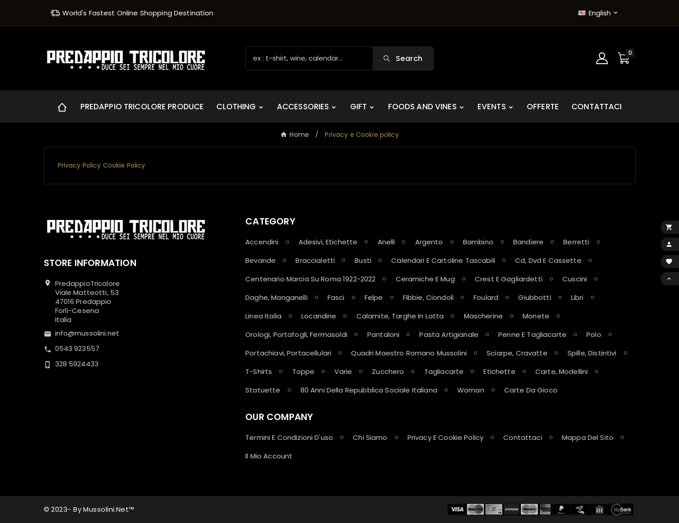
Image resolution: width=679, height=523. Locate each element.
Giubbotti (534, 297)
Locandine (318, 316)
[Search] (309, 58)
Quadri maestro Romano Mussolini (409, 353)
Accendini (261, 242)
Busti (363, 260)
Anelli (386, 242)
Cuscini (574, 279)
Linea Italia (263, 316)
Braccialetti (315, 260)
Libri (577, 297)
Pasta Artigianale (448, 334)
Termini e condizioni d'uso (289, 437)
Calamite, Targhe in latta (400, 316)
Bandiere (528, 242)
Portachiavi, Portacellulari (288, 353)
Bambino (478, 242)
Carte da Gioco (530, 390)
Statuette (262, 390)
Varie (343, 371)
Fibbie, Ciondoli (428, 297)
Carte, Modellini (561, 371)
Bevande (260, 260)
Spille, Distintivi (592, 353)
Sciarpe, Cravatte (517, 353)
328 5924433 (77, 364)
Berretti (576, 242)
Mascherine (483, 316)
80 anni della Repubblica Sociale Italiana (368, 390)
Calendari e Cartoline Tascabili (443, 260)
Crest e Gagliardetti (509, 279)
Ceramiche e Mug (425, 279)
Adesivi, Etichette (328, 242)
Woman (470, 390)
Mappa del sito (587, 437)
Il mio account (268, 456)
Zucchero (388, 371)
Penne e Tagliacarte (532, 334)
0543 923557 (77, 348)
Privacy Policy (79, 165)
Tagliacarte (444, 371)
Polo (593, 334)
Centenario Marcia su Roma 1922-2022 (310, 279)
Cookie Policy (124, 165)
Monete (536, 316)
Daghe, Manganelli (276, 297)
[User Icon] (603, 58)
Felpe (374, 297)
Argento (429, 242)
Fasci (336, 297)
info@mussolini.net (87, 333)
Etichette (499, 371)
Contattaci (522, 437)
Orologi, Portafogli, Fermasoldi (296, 334)
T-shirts (258, 371)
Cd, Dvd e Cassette (548, 260)
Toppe (303, 371)
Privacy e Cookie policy (445, 437)
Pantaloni (383, 334)
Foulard (485, 297)
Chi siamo (370, 437)
